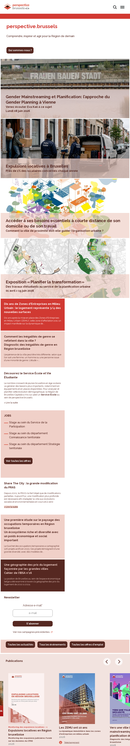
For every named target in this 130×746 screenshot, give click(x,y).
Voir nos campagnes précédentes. (96, 487)
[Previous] (107, 517)
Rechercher (115, 7)
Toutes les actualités (20, 500)
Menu (122, 5)
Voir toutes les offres (83, 386)
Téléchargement (20, 605)
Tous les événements (52, 500)
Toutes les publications (22, 623)
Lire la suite (12, 370)
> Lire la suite (11, 432)
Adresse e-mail (97, 461)
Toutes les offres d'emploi (87, 500)
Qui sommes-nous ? (20, 50)
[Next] (119, 517)
